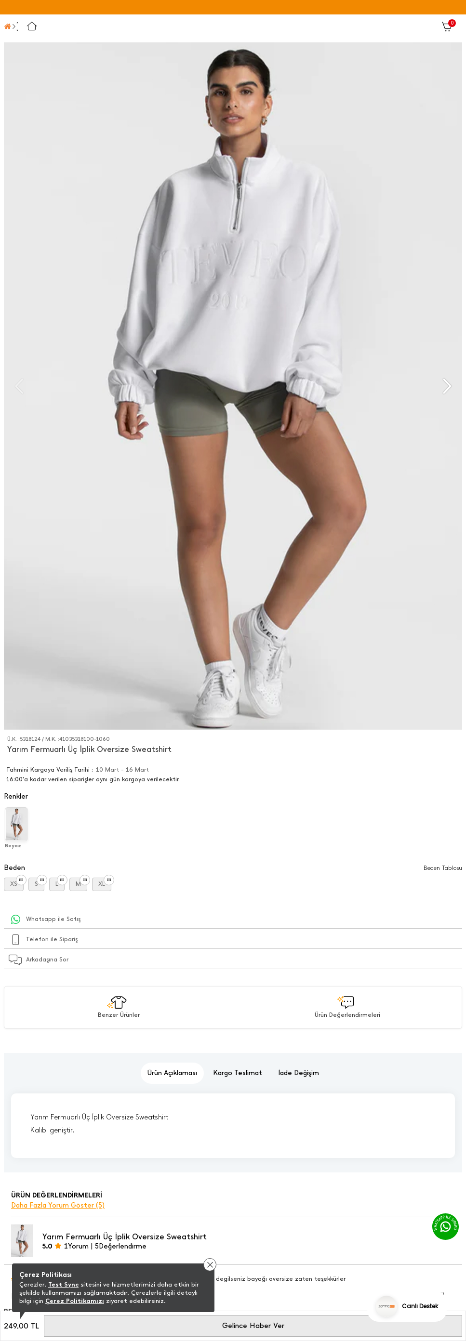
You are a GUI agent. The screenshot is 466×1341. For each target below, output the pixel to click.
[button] (446, 386)
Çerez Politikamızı (74, 1300)
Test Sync (63, 1284)
